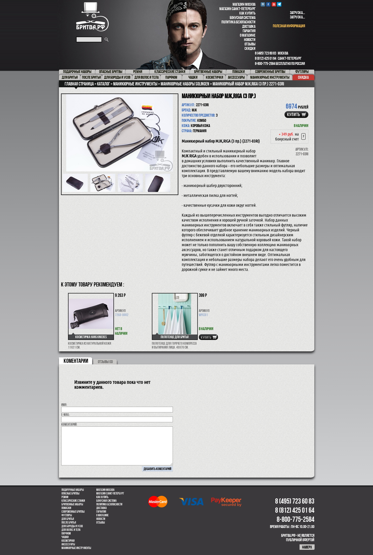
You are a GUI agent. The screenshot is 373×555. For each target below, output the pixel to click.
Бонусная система (242, 17)
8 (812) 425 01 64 (265, 58)
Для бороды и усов (72, 526)
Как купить (247, 13)
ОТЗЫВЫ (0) (105, 361)
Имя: (64, 405)
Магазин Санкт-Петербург (237, 8)
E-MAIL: (65, 414)
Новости (249, 39)
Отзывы (250, 44)
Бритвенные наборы (72, 504)
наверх (307, 547)
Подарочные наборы (73, 490)
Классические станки (73, 501)
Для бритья (68, 519)
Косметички (68, 541)
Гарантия (249, 31)
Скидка (303, 77)
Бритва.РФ (92, 16)
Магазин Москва (244, 4)
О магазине (247, 35)
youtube (274, 4)
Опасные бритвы (70, 493)
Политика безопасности (238, 22)
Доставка (248, 26)
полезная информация (289, 26)
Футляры (67, 515)
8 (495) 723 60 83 (265, 53)
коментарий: (69, 424)
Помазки (66, 508)
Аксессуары (68, 544)
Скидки (250, 48)
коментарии (76, 360)
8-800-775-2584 (265, 63)
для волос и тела (71, 530)
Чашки (65, 537)
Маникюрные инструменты (76, 548)
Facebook (268, 4)
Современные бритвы (73, 511)
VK (263, 4)
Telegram (279, 4)
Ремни (65, 497)
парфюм (66, 533)
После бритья (69, 522)
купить (293, 114)
